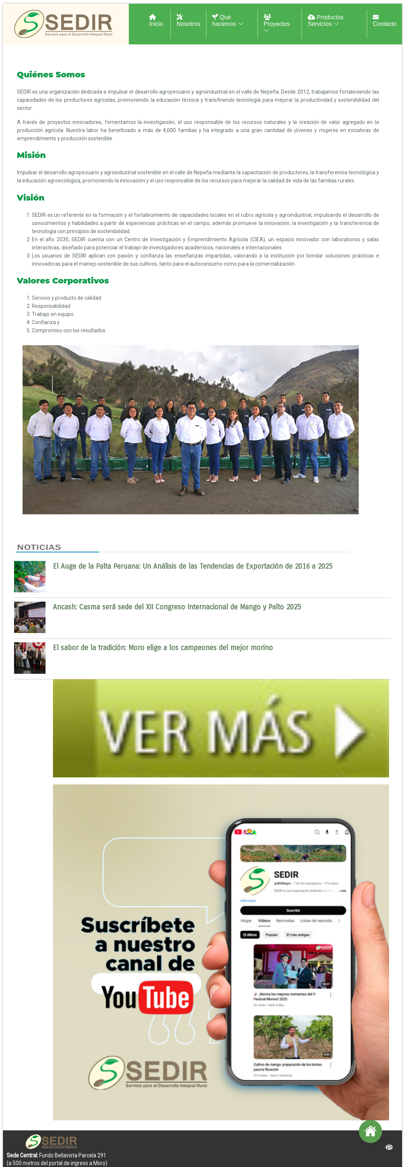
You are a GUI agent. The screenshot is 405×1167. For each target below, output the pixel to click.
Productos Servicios (325, 20)
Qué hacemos (228, 20)
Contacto (384, 20)
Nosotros (188, 20)
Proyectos (277, 24)
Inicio (156, 20)
